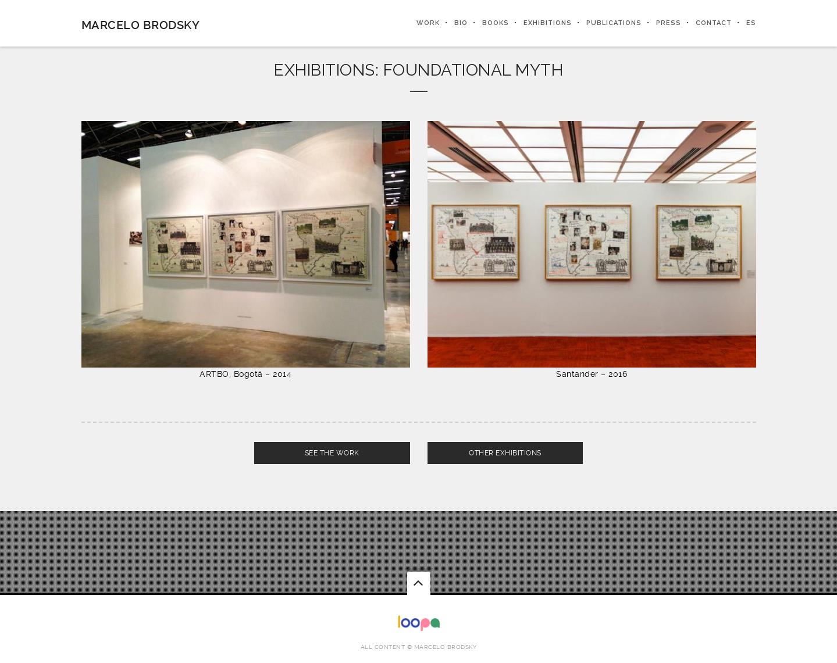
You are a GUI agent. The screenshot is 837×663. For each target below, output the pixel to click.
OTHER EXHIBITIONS (505, 453)
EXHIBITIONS (547, 23)
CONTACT (714, 23)
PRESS (668, 23)
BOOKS (495, 23)
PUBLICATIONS (614, 23)
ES (751, 23)
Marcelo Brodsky (140, 25)
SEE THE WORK (332, 453)
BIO (461, 23)
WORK (428, 23)
